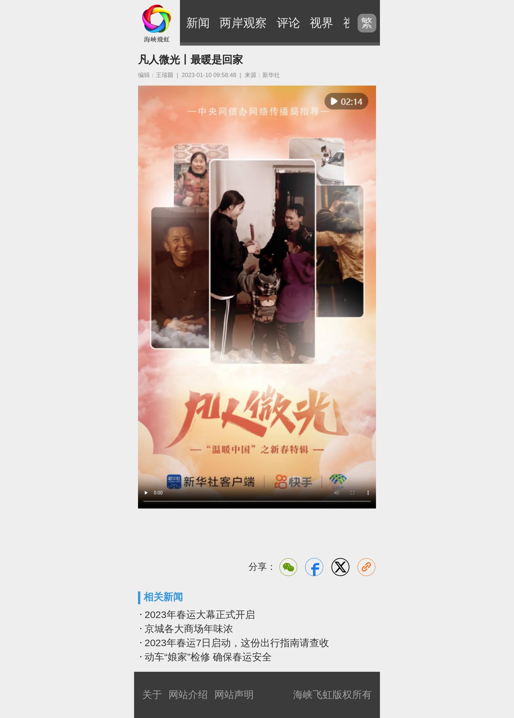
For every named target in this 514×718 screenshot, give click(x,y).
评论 (288, 23)
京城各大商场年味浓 (189, 628)
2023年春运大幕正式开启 (200, 614)
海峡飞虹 (157, 23)
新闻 (198, 23)
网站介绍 (188, 694)
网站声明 (234, 694)
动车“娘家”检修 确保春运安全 (208, 656)
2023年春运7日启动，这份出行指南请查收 (237, 642)
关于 (152, 694)
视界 (321, 23)
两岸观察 (243, 23)
